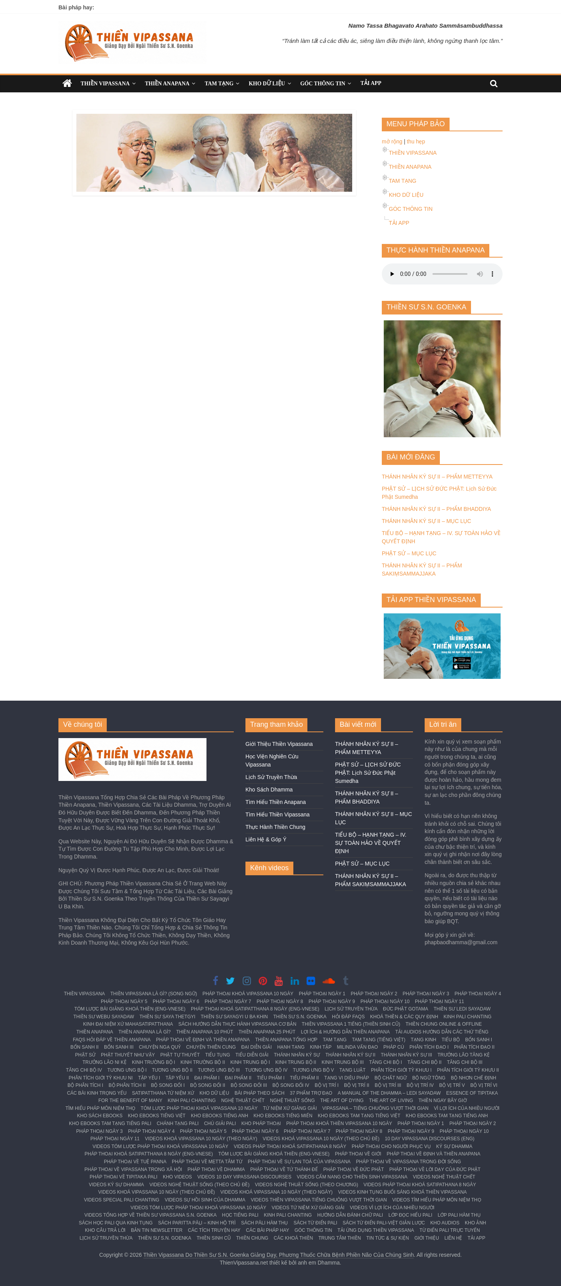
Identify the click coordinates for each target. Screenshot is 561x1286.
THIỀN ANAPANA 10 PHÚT (204, 1032)
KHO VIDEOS (177, 1177)
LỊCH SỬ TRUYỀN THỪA (351, 1009)
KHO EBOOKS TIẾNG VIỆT (156, 1115)
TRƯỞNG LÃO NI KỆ (105, 1062)
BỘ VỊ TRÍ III (388, 1085)
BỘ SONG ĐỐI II (207, 1085)
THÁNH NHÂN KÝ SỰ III (406, 1055)
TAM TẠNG (219, 84)
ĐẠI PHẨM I (207, 1078)
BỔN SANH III (119, 1047)
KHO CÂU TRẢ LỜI (105, 1230)
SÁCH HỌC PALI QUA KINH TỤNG (116, 1223)
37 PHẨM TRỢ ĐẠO (311, 1093)
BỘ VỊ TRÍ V (452, 1085)
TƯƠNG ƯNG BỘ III (219, 1070)
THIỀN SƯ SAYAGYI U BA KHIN (234, 1016)
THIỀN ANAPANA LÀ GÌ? (144, 1032)
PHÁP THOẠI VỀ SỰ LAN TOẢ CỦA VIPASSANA (299, 1161)
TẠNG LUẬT (352, 1070)
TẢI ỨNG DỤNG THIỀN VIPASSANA (375, 1230)
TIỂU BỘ (451, 1039)
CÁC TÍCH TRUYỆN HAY (214, 1230)
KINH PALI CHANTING (468, 1016)
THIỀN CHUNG (252, 1238)
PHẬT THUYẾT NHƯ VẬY (128, 1055)
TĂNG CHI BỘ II (425, 1062)
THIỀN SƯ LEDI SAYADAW (462, 1009)
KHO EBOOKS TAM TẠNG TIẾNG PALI (110, 1123)
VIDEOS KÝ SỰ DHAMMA (116, 1184)
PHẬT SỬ (85, 1055)
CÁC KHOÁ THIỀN (293, 1238)
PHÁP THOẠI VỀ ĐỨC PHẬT (353, 1169)
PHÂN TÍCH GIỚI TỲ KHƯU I (401, 1070)
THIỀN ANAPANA (167, 84)
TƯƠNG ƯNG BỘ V (313, 1070)
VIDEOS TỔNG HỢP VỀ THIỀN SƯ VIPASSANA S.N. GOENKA (150, 1215)
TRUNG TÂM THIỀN (339, 1238)
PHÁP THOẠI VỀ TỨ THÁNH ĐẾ (284, 1169)
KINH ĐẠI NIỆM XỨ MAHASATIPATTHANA (128, 1024)
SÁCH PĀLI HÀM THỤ (264, 1223)
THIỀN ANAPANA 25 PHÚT (266, 1032)
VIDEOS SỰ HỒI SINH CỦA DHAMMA (205, 1200)
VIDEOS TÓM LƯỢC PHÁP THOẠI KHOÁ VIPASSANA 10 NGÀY (160, 1146)
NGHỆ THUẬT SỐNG (292, 1100)
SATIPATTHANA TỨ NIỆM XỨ (163, 1093)
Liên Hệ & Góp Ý (265, 839)
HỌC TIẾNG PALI (240, 1215)
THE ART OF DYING (342, 1100)
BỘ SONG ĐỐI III (249, 1085)
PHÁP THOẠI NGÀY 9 (332, 1001)
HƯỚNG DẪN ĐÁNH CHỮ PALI (350, 1215)
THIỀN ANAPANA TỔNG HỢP (286, 1039)
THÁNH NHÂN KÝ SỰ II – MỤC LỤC (426, 521)
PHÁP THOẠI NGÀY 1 (322, 993)
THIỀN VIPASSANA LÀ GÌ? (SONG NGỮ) (153, 993)
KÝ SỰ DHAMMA (454, 1146)
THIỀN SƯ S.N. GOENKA (299, 1016)
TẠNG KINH (423, 1039)
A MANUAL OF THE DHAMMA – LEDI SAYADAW (389, 1093)
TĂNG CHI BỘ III (464, 1062)
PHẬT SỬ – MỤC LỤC (409, 553)
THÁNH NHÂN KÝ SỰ (297, 1055)
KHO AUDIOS (444, 1223)
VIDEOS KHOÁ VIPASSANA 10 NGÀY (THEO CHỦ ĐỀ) (321, 1138)
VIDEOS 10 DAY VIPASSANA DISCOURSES (244, 1177)
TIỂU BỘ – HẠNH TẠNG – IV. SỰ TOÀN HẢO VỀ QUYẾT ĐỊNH (370, 843)
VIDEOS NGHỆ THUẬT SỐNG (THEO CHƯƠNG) (306, 1184)
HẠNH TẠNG (290, 1047)
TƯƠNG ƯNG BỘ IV (266, 1070)
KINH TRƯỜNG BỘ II (202, 1062)
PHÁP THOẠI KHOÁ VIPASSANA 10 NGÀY (248, 993)
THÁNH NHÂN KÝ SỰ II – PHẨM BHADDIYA (436, 509)
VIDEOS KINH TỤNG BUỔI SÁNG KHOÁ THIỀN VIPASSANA (402, 1192)
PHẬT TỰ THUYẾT (179, 1055)
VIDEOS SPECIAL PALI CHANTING (121, 1200)
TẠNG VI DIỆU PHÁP (346, 1078)
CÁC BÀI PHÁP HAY (267, 1230)
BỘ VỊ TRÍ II (356, 1085)
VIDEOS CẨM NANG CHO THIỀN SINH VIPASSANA (352, 1177)
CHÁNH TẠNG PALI (178, 1123)
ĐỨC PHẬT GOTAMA (405, 1009)
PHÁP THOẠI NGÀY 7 (228, 1001)
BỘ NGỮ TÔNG (428, 1078)
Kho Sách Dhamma (269, 789)
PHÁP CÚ (393, 1047)
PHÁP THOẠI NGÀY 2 (374, 993)
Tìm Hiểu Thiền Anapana (275, 802)
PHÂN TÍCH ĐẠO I (428, 1047)
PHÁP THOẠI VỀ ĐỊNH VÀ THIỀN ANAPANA (203, 1039)
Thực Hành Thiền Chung (275, 827)
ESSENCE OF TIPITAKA (472, 1093)
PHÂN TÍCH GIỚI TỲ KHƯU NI (100, 1078)
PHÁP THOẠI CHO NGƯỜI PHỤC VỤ (391, 1146)
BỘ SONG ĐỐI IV (290, 1085)
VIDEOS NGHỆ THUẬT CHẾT (444, 1177)
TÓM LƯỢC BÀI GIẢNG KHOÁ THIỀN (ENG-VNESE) (129, 1009)
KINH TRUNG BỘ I (250, 1062)
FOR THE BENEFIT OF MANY (130, 1100)
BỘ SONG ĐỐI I (168, 1085)
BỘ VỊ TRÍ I (327, 1085)
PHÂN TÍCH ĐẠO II (474, 1047)
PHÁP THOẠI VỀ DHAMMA (216, 1169)
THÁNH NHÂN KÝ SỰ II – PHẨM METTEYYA (437, 476)
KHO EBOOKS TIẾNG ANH (219, 1115)
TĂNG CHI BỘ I (385, 1062)
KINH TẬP (321, 1047)
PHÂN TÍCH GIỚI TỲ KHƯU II (468, 1070)
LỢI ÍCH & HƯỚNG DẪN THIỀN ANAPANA (345, 1032)
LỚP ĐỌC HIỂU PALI (410, 1215)
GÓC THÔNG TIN (322, 84)
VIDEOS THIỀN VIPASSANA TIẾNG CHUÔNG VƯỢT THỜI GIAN (319, 1200)
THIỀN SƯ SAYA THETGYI (167, 1016)
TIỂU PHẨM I (270, 1078)
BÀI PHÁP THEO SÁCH (259, 1093)
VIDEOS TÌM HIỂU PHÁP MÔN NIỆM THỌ (436, 1200)
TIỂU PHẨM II (304, 1078)
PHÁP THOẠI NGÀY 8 (280, 1001)
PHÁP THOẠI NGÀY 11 (439, 1001)
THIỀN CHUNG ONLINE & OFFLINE (444, 1024)
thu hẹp (416, 141)
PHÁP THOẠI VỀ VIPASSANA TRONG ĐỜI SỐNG (408, 1161)
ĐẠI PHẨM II (238, 1078)
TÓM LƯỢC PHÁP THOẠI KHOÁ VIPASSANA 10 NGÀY (199, 1108)
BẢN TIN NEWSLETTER (156, 1230)
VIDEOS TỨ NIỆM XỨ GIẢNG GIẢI (308, 1207)
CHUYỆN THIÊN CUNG (211, 1047)
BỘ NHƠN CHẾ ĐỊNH (473, 1078)
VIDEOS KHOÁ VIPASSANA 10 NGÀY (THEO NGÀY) (201, 1138)
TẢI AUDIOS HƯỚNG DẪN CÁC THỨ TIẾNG (442, 1032)
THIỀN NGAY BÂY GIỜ (442, 1100)
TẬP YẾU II (177, 1078)
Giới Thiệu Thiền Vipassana (279, 744)
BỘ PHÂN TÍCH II (127, 1085)
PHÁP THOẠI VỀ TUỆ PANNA (135, 1161)
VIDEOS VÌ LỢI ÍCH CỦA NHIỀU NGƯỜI (392, 1207)
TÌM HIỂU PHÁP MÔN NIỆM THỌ (100, 1108)
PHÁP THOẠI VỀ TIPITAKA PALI (123, 1177)
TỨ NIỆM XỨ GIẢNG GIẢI (290, 1108)
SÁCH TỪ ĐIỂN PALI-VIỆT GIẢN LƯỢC (384, 1223)
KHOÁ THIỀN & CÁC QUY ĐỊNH (404, 1016)
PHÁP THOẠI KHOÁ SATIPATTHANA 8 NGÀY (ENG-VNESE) (255, 1009)
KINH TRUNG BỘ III (342, 1062)
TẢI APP (370, 83)
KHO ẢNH (475, 1223)
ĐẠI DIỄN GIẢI (256, 1047)
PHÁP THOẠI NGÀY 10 (384, 1001)
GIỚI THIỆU (427, 1238)
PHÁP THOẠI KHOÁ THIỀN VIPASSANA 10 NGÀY (339, 1123)
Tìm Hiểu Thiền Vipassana (277, 814)
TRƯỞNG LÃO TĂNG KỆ (464, 1055)
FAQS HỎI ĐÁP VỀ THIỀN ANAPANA (112, 1039)
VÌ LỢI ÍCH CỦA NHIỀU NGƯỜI (466, 1108)
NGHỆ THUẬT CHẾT (243, 1100)
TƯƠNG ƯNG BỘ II (172, 1070)
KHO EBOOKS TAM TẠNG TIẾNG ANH (447, 1115)
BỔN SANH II (85, 1047)
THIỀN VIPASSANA (105, 84)
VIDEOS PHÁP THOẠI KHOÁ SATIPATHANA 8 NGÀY (290, 1146)
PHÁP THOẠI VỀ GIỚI (358, 1154)
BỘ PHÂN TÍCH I (85, 1085)
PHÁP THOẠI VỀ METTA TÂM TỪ (207, 1161)
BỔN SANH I (478, 1039)
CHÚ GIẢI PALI (220, 1123)
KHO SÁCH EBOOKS (100, 1115)
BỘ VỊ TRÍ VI (483, 1085)
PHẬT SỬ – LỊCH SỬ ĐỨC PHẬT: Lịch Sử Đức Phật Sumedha (368, 772)
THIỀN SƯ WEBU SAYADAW (103, 1016)
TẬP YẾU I (149, 1078)
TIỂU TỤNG (217, 1055)
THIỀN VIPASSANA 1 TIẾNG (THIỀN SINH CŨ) (351, 1024)
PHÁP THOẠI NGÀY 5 (124, 1001)
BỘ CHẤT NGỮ (390, 1078)
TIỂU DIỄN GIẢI (251, 1055)
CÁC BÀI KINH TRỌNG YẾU (97, 1093)
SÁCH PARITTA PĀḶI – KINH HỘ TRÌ (197, 1223)
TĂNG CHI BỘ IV (84, 1070)
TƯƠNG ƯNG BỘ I (127, 1070)
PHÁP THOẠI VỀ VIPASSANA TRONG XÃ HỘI (133, 1169)
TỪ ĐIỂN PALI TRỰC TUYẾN (450, 1230)
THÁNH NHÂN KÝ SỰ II (350, 1055)
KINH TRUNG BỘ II (295, 1062)
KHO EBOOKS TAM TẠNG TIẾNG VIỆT (359, 1115)
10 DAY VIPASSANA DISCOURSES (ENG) (430, 1138)
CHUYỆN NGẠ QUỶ (160, 1047)
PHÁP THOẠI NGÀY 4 (478, 993)
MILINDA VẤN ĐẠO (357, 1047)
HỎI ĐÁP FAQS (348, 1016)
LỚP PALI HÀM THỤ (459, 1215)
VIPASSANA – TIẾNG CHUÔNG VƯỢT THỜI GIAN (375, 1108)
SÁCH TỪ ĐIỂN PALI (315, 1223)
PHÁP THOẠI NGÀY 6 (176, 1001)
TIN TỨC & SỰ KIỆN (387, 1238)
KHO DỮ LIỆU (267, 84)
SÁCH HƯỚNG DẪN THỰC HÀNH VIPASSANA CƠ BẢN (237, 1024)
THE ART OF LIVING (391, 1100)
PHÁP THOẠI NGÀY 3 (425, 993)
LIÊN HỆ (453, 1238)
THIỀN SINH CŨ (214, 1238)
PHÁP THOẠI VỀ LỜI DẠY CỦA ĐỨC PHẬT (434, 1169)
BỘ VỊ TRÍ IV (420, 1085)
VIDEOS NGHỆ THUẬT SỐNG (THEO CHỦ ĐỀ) (200, 1184)
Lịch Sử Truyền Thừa (271, 777)
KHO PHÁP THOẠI (261, 1123)
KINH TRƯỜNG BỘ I (153, 1062)
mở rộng (392, 141)
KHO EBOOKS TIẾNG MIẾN (283, 1115)
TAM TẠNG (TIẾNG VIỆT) (379, 1039)
